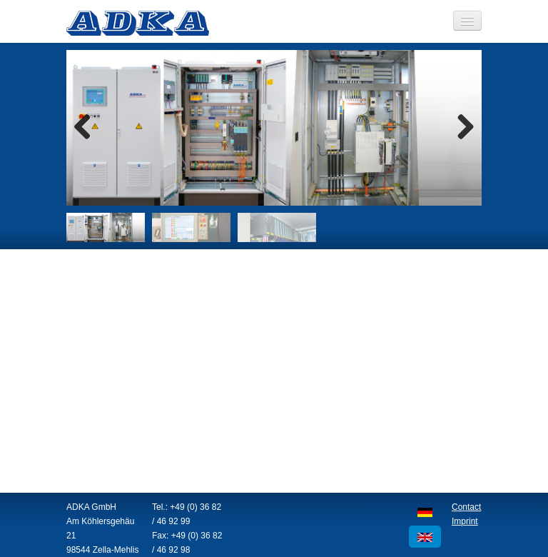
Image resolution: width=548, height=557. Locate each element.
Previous (87, 128)
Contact (466, 507)
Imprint (465, 521)
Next (460, 128)
